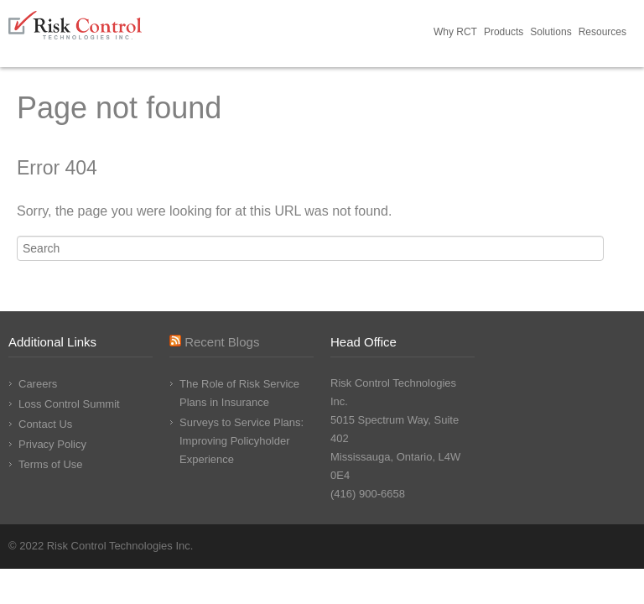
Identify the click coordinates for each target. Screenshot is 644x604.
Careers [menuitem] (37, 384)
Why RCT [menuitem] (455, 32)
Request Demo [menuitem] (633, 33)
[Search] (310, 248)
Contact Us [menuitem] (45, 424)
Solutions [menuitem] (550, 32)
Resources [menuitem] (602, 32)
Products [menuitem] (503, 32)
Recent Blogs (221, 342)
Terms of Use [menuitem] (50, 464)
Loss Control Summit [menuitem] (69, 404)
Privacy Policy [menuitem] (52, 444)
